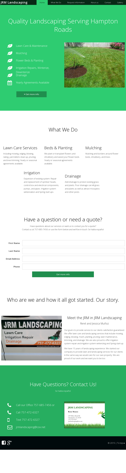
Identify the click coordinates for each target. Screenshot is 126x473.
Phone (16, 266)
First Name (14, 243)
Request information (76, 2)
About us (94, 2)
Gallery (120, 2)
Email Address (13, 258)
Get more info (31, 94)
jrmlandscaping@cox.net (30, 427)
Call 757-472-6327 (27, 412)
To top (121, 443)
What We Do (56, 2)
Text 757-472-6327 (28, 419)
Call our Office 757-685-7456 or (35, 405)
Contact (108, 2)
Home (42, 2)
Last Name (14, 251)
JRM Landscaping (14, 2)
